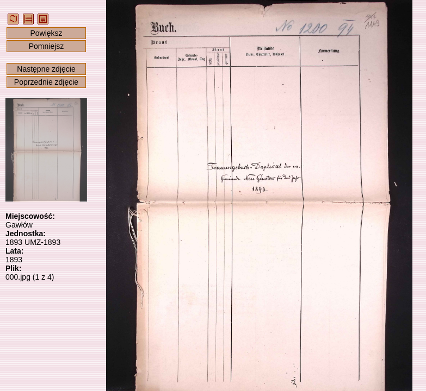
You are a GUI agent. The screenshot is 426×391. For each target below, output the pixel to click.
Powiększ (46, 33)
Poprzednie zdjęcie (46, 82)
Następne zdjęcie (46, 69)
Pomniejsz (46, 46)
